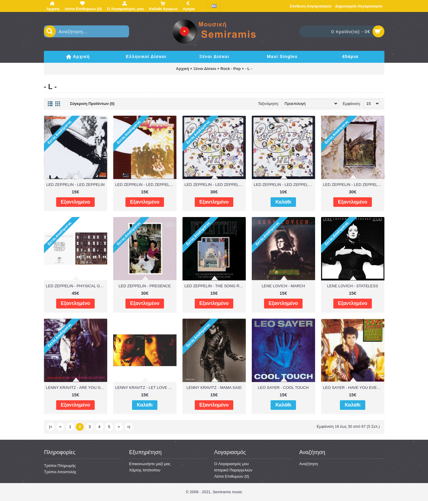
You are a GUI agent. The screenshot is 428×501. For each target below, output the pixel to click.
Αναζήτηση (308, 464)
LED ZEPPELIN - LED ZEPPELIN (75, 184)
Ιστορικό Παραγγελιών (233, 470)
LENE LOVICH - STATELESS (352, 286)
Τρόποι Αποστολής (60, 472)
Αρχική (182, 68)
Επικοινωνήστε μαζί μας (149, 464)
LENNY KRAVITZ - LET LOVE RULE (146, 387)
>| (128, 426)
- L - (248, 68)
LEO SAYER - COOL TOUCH (283, 387)
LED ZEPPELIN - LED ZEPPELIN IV (353, 184)
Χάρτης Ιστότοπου (144, 470)
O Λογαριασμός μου (231, 464)
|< (50, 426)
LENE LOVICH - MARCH (283, 286)
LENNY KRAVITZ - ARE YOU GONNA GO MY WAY (76, 387)
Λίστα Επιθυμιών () (231, 476)
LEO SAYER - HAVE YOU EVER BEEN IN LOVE (353, 387)
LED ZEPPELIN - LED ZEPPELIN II (146, 184)
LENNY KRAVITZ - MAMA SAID (213, 387)
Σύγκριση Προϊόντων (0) (92, 103)
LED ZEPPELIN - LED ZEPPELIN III (215, 184)
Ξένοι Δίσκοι (204, 68)
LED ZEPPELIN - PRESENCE (145, 286)
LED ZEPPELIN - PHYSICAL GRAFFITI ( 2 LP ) (76, 286)
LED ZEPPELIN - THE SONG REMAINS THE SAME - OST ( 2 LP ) (215, 286)
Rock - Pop (230, 68)
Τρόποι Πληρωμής (60, 465)
